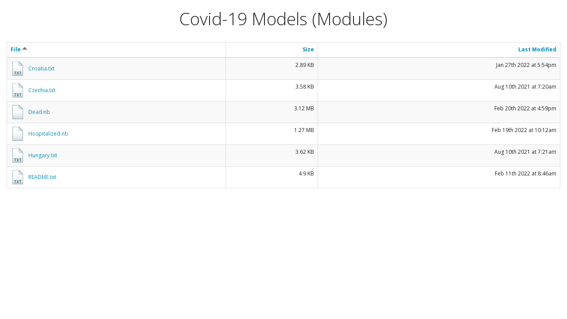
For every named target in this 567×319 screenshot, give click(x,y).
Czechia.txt (41, 90)
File (19, 49)
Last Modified (537, 49)
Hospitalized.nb (48, 133)
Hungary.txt (42, 155)
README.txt (42, 177)
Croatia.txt (41, 68)
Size (308, 49)
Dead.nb (39, 112)
